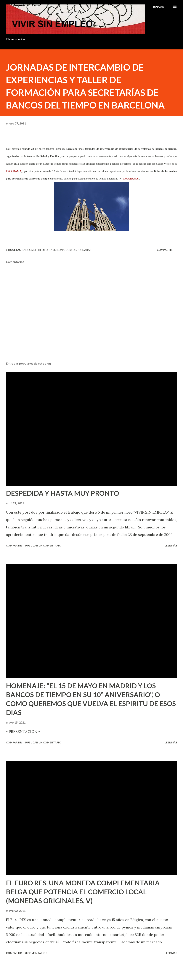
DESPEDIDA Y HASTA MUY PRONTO (62, 493)
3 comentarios (36, 953)
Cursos (71, 249)
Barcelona (57, 249)
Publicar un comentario (43, 545)
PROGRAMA (13, 171)
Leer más (171, 545)
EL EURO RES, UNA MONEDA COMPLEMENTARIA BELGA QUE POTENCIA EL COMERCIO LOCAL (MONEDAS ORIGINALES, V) (83, 892)
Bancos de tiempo (35, 249)
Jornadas (84, 249)
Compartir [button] (165, 249)
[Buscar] (158, 6)
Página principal (15, 39)
